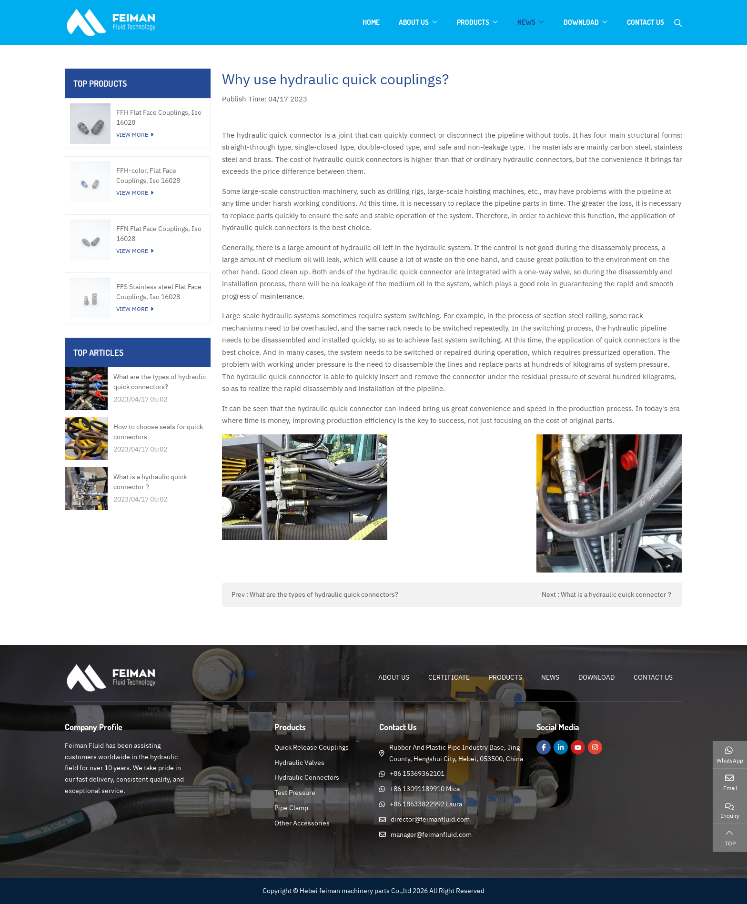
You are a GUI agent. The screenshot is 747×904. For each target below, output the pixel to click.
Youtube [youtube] (578, 747)
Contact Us (645, 22)
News (526, 22)
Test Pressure (294, 792)
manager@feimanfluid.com (431, 834)
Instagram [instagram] (595, 747)
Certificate (449, 677)
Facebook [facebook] (543, 747)
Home (371, 22)
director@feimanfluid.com (430, 819)
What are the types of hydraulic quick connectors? (324, 594)
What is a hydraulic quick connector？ (617, 594)
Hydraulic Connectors (306, 777)
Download (581, 22)
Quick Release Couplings (311, 747)
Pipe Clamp (291, 808)
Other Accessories (302, 823)
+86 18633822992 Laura (426, 804)
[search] (678, 23)
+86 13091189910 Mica (425, 788)
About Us (414, 22)
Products (473, 22)
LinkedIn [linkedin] (561, 747)
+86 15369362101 (417, 773)
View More (132, 134)
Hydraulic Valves (299, 762)
